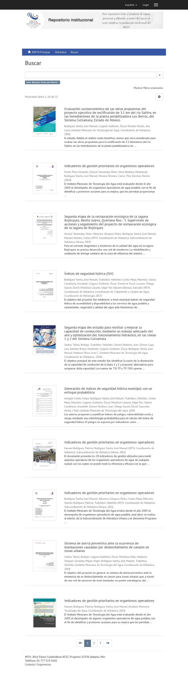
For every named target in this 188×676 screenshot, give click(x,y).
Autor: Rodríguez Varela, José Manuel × (42, 82)
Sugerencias (44, 664)
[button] (131, 5)
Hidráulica (60, 52)
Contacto (30, 664)
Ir (160, 75)
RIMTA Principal (41, 52)
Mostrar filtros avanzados (148, 88)
